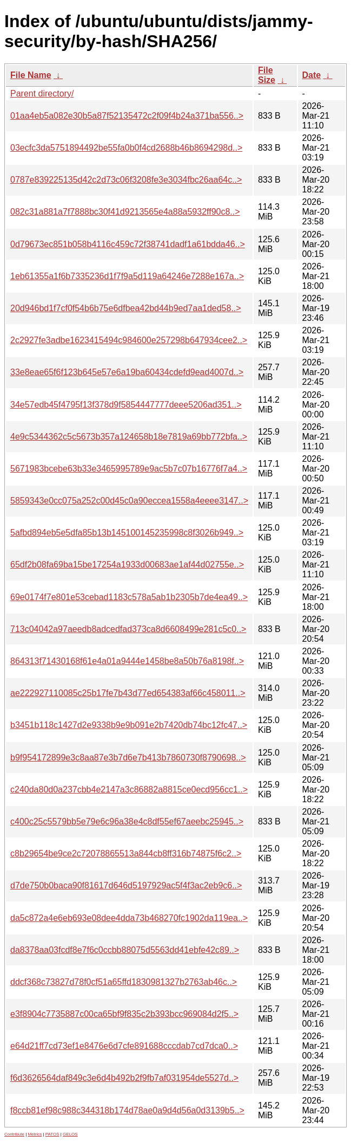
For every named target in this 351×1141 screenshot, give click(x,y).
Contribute (14, 1134)
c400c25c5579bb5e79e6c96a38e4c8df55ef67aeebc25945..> (126, 821)
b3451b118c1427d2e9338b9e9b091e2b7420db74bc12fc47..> (128, 725)
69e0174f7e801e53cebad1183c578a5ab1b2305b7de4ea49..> (129, 597)
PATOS (52, 1134)
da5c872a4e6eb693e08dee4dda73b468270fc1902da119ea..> (129, 918)
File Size (266, 75)
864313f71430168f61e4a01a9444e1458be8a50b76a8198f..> (127, 661)
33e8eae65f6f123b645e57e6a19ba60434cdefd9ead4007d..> (126, 372)
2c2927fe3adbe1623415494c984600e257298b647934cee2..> (128, 340)
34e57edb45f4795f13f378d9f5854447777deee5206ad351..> (126, 404)
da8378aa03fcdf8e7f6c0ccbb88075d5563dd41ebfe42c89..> (124, 950)
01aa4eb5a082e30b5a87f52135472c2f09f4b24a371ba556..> (126, 115)
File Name (30, 75)
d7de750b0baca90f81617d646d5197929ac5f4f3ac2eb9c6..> (126, 885)
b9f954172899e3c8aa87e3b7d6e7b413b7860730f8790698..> (128, 757)
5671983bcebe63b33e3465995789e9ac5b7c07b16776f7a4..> (128, 468)
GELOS (70, 1134)
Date (311, 75)
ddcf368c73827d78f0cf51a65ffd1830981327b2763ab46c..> (123, 982)
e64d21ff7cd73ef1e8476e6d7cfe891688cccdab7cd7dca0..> (124, 1045)
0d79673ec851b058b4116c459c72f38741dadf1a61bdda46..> (127, 244)
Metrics (35, 1134)
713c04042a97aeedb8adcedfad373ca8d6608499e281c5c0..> (128, 629)
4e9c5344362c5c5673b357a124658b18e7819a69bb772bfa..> (128, 436)
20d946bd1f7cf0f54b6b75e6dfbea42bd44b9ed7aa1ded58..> (125, 308)
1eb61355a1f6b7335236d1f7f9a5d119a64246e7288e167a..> (127, 276)
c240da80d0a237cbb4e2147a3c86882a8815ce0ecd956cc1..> (129, 789)
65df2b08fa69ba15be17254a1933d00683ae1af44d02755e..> (127, 564)
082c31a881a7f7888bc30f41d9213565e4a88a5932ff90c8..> (125, 211)
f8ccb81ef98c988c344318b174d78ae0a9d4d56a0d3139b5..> (127, 1110)
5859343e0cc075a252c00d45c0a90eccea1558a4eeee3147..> (129, 500)
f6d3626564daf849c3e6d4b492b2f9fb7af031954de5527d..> (124, 1077)
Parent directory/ (42, 93)
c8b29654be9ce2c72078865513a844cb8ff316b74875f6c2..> (125, 853)
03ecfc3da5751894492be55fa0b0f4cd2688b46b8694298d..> (126, 147)
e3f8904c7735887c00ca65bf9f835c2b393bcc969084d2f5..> (124, 1013)
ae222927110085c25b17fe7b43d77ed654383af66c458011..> (128, 693)
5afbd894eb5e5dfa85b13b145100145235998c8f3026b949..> (126, 532)
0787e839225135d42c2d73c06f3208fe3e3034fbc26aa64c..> (126, 179)
